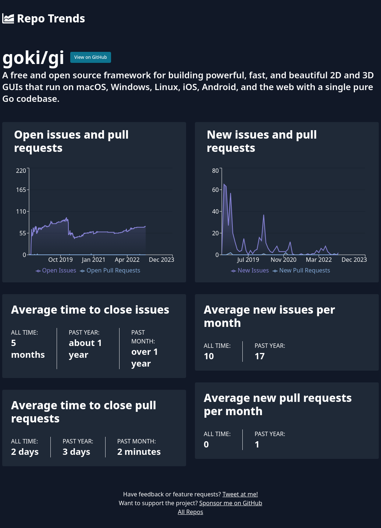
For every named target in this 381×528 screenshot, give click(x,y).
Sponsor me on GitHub (230, 503)
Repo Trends (43, 18)
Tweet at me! (240, 494)
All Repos (190, 512)
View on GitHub (90, 57)
